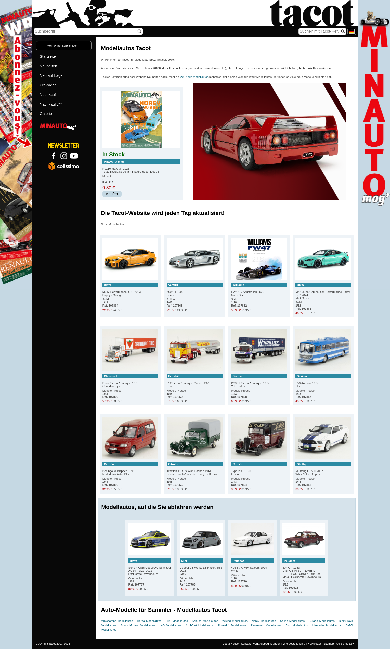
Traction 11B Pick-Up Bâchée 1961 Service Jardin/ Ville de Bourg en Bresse (195, 469)
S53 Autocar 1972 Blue (323, 381)
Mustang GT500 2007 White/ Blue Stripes (323, 469)
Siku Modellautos (177, 620)
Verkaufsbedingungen (266, 643)
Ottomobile (136, 581)
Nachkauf (48, 94)
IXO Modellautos (170, 625)
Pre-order (48, 85)
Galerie (46, 113)
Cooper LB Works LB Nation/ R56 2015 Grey (201, 566)
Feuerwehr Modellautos (266, 625)
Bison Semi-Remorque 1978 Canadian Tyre (130, 381)
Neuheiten (48, 66)
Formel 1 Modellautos (232, 625)
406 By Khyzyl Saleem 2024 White (252, 565)
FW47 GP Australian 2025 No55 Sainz (259, 290)
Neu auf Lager (52, 75)
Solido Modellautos (292, 620)
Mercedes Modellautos (327, 625)
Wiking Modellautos (235, 620)
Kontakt (246, 643)
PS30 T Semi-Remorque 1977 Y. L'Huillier (259, 381)
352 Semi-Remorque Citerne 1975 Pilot (195, 381)
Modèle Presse (112, 393)
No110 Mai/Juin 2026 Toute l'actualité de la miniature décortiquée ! (141, 166)
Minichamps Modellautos (117, 620)
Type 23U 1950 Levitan (259, 469)
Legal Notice (231, 643)
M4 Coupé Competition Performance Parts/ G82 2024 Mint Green (323, 291)
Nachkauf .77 (51, 104)
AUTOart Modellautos (200, 625)
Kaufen (112, 194)
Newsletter (314, 643)
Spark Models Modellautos (138, 625)
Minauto (107, 179)
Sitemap (328, 643)
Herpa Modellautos (149, 620)
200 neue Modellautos (194, 76)
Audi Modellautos (296, 625)
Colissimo (342, 643)
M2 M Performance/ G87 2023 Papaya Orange (130, 290)
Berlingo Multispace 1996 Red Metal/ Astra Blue (130, 469)
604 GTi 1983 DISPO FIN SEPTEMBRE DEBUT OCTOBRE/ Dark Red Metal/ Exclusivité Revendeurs (303, 568)
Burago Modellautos (321, 620)
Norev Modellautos (264, 620)
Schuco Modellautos (205, 620)
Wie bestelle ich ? (294, 643)
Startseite (48, 56)
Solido (110, 302)
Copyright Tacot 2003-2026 (53, 643)
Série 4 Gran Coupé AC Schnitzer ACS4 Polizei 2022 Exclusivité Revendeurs (149, 566)
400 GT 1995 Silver (195, 290)
